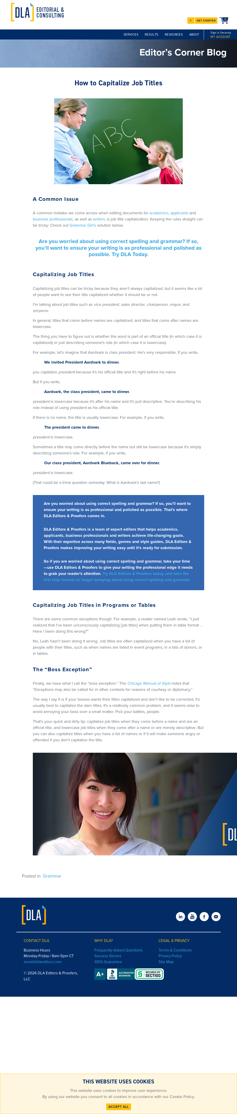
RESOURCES (174, 34)
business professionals (53, 219)
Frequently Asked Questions (118, 950)
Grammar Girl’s (83, 225)
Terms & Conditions (175, 950)
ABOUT (194, 34)
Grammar (52, 876)
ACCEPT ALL (118, 1106)
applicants (179, 213)
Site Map (166, 962)
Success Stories (107, 956)
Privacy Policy (170, 956)
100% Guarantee (108, 962)
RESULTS (151, 34)
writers (99, 219)
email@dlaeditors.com (43, 962)
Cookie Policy (181, 1097)
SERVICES (131, 34)
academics (158, 213)
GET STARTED (206, 20)
